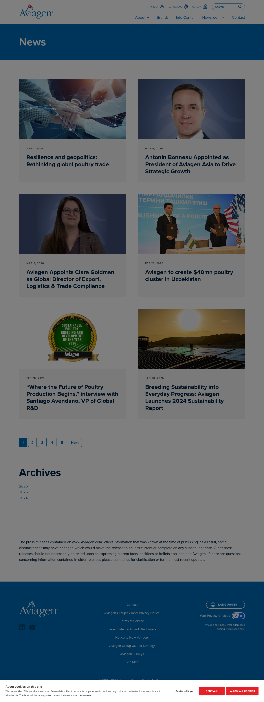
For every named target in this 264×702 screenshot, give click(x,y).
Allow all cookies (242, 691)
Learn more (85, 695)
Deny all (212, 691)
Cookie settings (184, 691)
